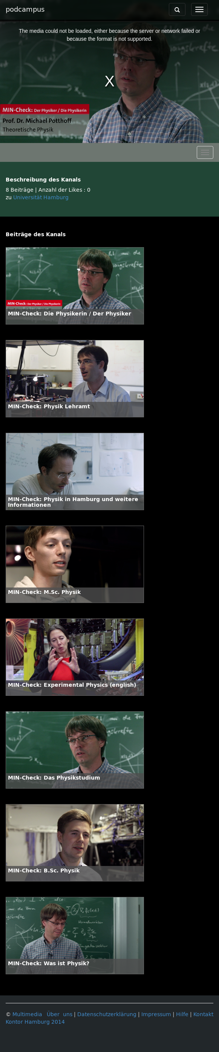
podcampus (25, 9)
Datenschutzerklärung (106, 1014)
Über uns (59, 1014)
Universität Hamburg (41, 197)
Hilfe (182, 1014)
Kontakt (203, 1014)
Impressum (156, 1014)
